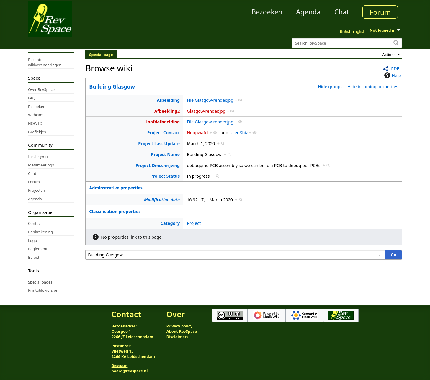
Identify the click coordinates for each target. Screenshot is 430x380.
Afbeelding (168, 100)
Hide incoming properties (372, 86)
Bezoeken (266, 12)
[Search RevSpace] (347, 43)
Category (170, 223)
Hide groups (330, 86)
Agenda (308, 12)
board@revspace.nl (130, 371)
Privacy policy (179, 326)
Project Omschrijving (157, 165)
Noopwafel (197, 132)
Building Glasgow (112, 86)
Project (194, 223)
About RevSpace (181, 331)
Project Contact (163, 132)
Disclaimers (177, 336)
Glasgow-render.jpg (206, 111)
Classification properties (114, 211)
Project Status (165, 176)
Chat (341, 12)
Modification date (162, 199)
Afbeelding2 (167, 111)
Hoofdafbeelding (162, 122)
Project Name (165, 154)
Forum (380, 12)
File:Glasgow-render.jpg (210, 100)
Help (392, 75)
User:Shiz (238, 132)
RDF (395, 68)
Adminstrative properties (116, 188)
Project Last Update (159, 143)
